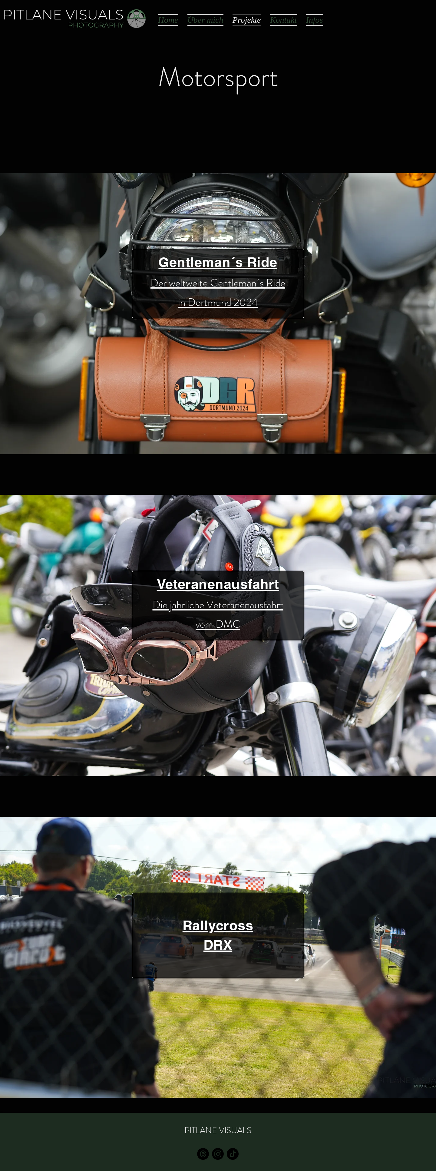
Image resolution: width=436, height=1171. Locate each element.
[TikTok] (233, 1154)
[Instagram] (218, 1154)
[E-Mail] (203, 1154)
